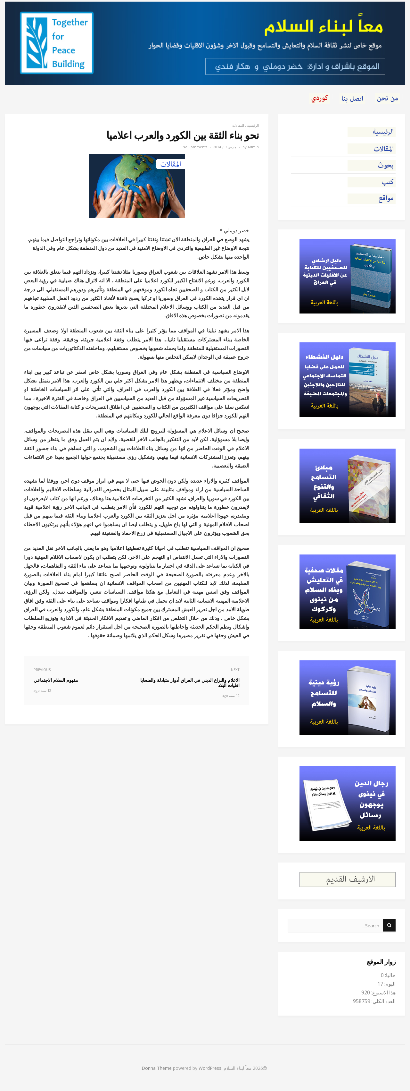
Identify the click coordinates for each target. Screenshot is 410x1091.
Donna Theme (157, 1068)
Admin (253, 146)
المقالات (238, 125)
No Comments (195, 146)
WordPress (210, 1068)
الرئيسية (253, 125)
